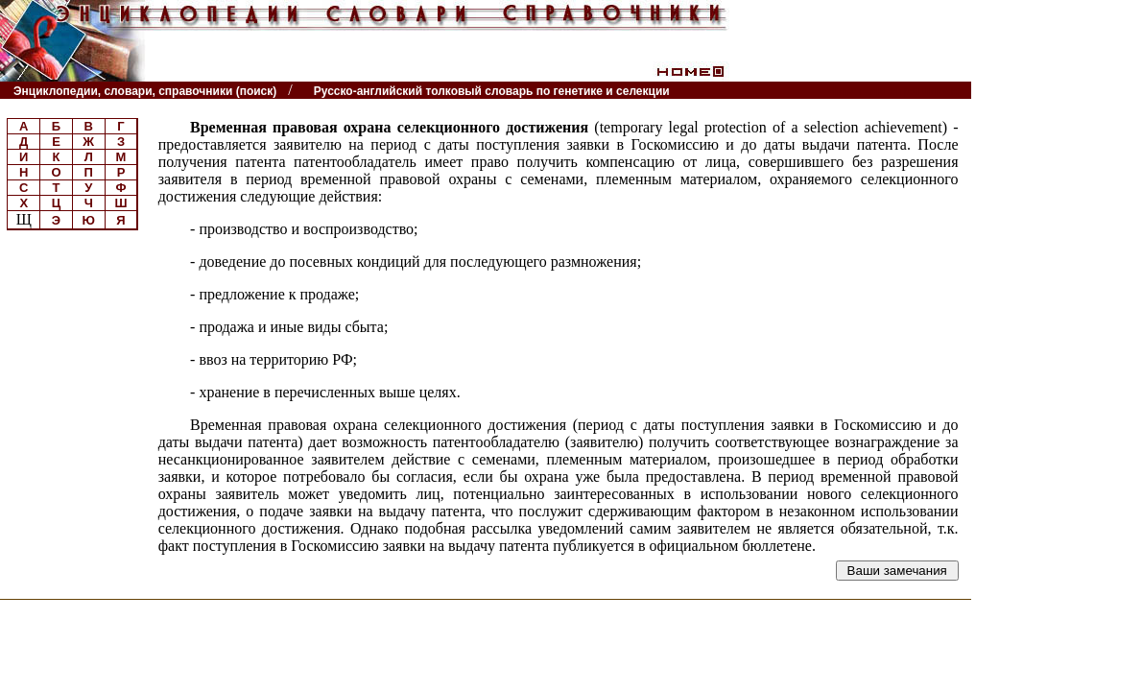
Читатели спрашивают (896, 90)
